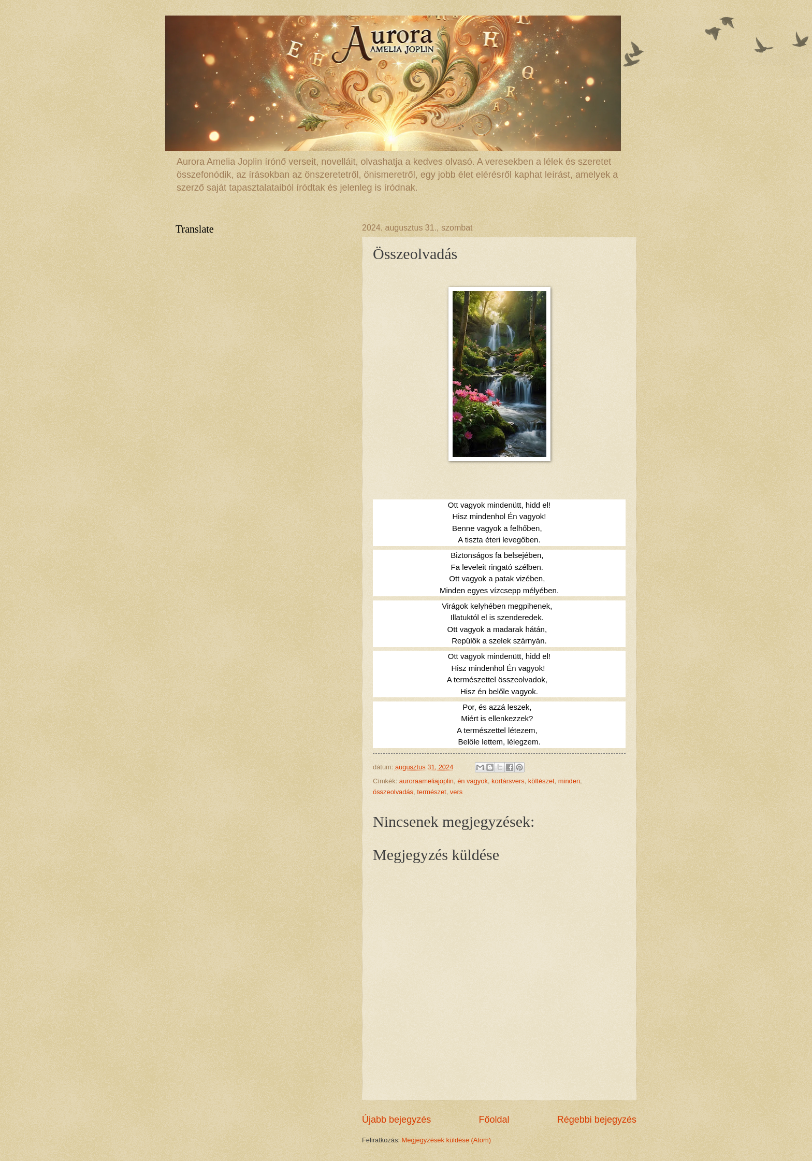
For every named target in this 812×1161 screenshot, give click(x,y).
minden (569, 781)
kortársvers (508, 781)
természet (431, 792)
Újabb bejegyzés (396, 1119)
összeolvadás (393, 792)
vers (456, 792)
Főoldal (494, 1119)
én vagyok (472, 781)
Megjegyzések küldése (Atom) (446, 1140)
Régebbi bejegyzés (596, 1119)
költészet (541, 781)
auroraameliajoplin (426, 781)
